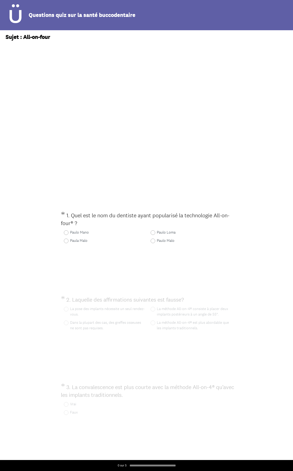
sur (122, 465)
